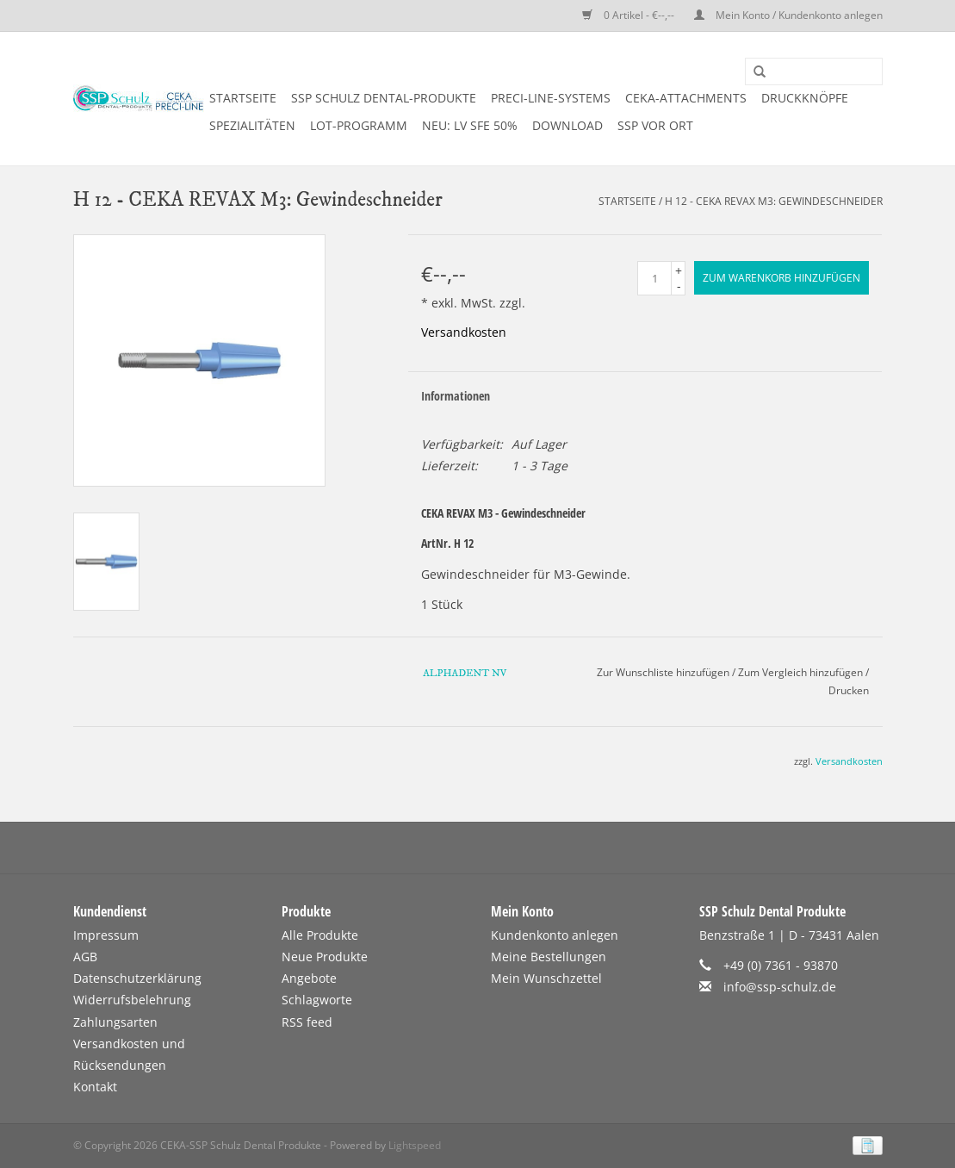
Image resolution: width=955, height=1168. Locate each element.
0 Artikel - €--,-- (629, 15)
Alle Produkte (320, 935)
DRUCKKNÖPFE (804, 98)
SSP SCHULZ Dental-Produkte (383, 98)
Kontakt (95, 1086)
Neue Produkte (325, 956)
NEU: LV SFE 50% (470, 125)
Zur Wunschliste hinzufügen (663, 672)
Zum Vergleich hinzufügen (801, 672)
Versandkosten (463, 332)
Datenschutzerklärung (137, 978)
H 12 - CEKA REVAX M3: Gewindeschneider (774, 201)
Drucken (848, 690)
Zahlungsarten (115, 1022)
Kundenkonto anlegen (554, 935)
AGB (85, 956)
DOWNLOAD (567, 125)
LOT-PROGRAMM (358, 125)
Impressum (106, 935)
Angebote (309, 978)
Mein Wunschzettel (546, 978)
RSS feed (307, 1022)
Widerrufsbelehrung (132, 999)
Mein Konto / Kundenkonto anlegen (788, 15)
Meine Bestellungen (548, 956)
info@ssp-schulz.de (779, 987)
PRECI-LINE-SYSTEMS (551, 98)
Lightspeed (414, 1145)
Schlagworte (317, 999)
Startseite (242, 98)
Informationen (455, 396)
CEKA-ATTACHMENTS (686, 98)
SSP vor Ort (655, 125)
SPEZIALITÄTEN (252, 125)
